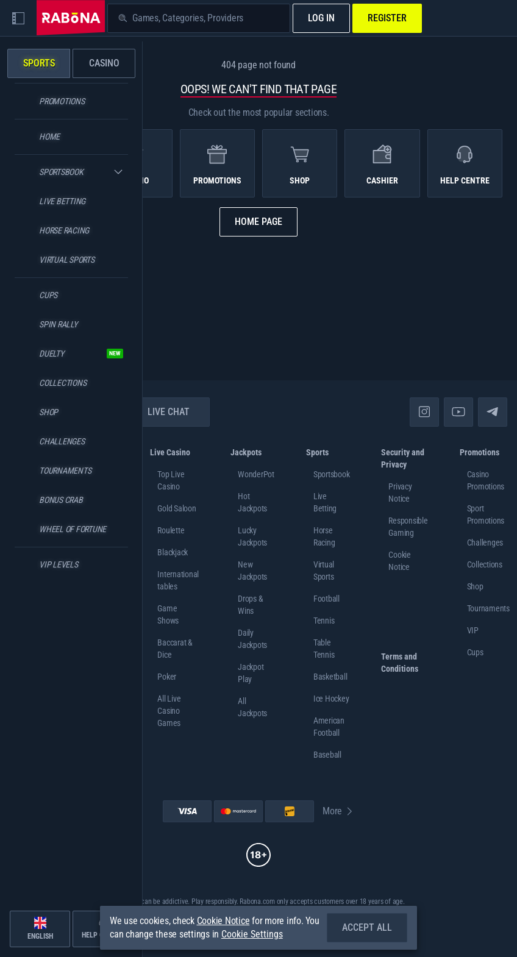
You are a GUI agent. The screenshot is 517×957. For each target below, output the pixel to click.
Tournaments (488, 608)
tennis (324, 620)
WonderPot (256, 474)
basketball (330, 676)
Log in (321, 18)
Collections (484, 564)
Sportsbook (331, 474)
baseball (327, 755)
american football (328, 727)
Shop (475, 586)
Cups (475, 652)
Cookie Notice (223, 921)
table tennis (324, 649)
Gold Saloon (176, 508)
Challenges (485, 542)
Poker (166, 676)
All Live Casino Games (168, 711)
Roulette (170, 530)
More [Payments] (338, 811)
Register (387, 18)
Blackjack (172, 552)
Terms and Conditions (399, 663)
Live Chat (161, 412)
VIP (473, 630)
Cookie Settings (252, 934)
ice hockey (331, 698)
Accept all (367, 927)
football (326, 598)
